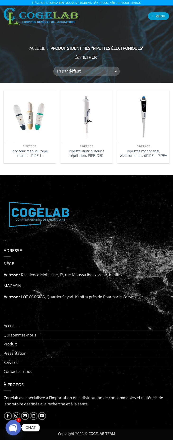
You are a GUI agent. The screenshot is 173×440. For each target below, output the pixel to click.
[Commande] (86, 71)
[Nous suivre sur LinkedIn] (33, 416)
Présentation (15, 353)
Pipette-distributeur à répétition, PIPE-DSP (87, 153)
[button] (158, 16)
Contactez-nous (18, 371)
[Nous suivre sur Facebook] (8, 416)
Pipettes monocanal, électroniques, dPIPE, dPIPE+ (143, 153)
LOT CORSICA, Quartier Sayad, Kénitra (54, 297)
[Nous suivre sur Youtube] (42, 416)
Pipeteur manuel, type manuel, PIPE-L (30, 153)
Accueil (37, 48)
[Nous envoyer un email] (25, 416)
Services (11, 362)
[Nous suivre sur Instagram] (16, 416)
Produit (10, 344)
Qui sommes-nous (20, 335)
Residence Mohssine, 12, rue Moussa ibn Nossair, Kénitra (71, 274)
